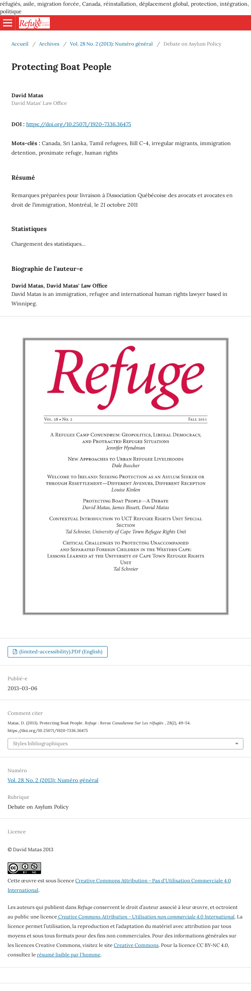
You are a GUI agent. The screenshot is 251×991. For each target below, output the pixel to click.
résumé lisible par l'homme (68, 954)
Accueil (20, 44)
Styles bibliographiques (40, 743)
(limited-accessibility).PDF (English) (60, 651)
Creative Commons (136, 945)
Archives (49, 44)
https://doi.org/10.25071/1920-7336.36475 (78, 124)
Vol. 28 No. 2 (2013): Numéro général (111, 44)
